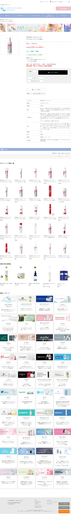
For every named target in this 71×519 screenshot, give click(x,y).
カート (47, 1)
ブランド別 (29, 59)
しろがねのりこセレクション (15, 500)
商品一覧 (7, 15)
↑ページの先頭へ (64, 503)
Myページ (42, 1)
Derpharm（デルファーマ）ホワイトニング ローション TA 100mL (6, 237)
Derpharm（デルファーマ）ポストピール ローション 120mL (6, 219)
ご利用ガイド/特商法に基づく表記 (50, 15)
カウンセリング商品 (35, 15)
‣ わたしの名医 (49, 503)
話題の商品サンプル (21, 15)
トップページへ (64, 507)
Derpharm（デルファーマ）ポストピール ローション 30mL (64, 219)
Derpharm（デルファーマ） (39, 59)
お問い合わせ (64, 15)
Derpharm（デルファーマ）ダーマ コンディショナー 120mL (35, 237)
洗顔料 (34, 61)
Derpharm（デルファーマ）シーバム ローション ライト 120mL (64, 182)
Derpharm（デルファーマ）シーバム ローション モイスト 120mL (50, 182)
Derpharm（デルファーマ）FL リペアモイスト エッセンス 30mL (6, 257)
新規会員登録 (63, 8)
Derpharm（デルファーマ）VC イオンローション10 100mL (35, 257)
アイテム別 (29, 61)
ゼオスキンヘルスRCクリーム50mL (61, 285)
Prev (2, 277)
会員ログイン (56, 153)
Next (68, 277)
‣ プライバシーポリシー (38, 505)
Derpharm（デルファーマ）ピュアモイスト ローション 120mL (20, 200)
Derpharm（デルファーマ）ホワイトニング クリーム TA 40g (50, 257)
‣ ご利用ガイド (36, 503)
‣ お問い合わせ (49, 500)
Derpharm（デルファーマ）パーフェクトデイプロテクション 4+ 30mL (64, 200)
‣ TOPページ (36, 500)
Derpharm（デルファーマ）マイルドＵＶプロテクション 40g (21, 257)
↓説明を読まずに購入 (64, 511)
